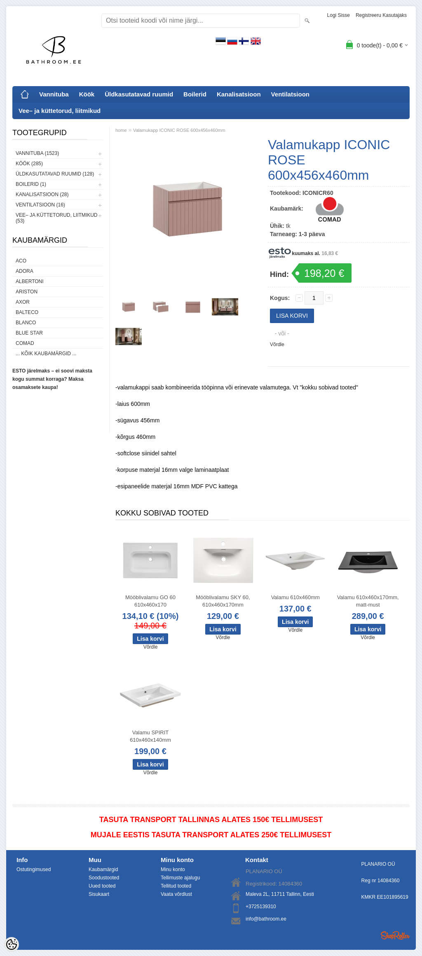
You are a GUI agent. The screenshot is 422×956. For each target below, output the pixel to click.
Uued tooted (102, 886)
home (121, 130)
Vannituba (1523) (37, 153)
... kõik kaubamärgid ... (46, 353)
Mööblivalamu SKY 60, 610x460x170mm (223, 601)
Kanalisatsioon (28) (42, 194)
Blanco (26, 323)
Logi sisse (338, 15)
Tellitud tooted (176, 886)
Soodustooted (104, 878)
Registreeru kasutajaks (381, 15)
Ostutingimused (33, 869)
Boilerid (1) (31, 184)
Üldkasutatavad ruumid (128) (55, 174)
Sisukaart (99, 894)
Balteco (27, 312)
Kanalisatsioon (239, 94)
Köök (87, 94)
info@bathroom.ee (266, 919)
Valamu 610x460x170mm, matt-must (368, 601)
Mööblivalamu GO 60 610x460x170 (150, 601)
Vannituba (54, 94)
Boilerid (194, 94)
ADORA (24, 271)
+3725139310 (261, 906)
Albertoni (30, 281)
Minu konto (173, 869)
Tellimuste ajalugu (180, 878)
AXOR (23, 302)
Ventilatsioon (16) (40, 205)
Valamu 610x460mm (295, 597)
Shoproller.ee (395, 935)
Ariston (27, 292)
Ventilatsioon (290, 94)
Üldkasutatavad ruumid (139, 94)
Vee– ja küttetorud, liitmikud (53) (56, 218)
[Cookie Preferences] (11, 944)
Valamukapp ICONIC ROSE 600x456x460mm (179, 130)
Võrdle (277, 344)
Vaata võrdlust (176, 894)
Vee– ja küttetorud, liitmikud (60, 110)
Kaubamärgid (103, 869)
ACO (21, 261)
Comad (25, 343)
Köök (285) (29, 163)
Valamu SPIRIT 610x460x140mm (150, 736)
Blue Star (29, 333)
